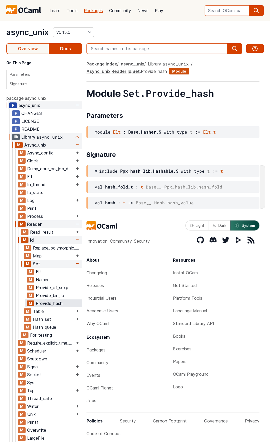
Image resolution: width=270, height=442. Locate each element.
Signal (32, 366)
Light (197, 225)
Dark (219, 225)
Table (38, 311)
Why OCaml (97, 323)
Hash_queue (44, 327)
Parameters (20, 74)
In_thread (36, 184)
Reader (34, 224)
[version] (73, 32)
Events (93, 375)
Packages (93, 10)
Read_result (41, 232)
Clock (32, 160)
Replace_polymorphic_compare (57, 248)
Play (159, 10)
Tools (72, 10)
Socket (34, 374)
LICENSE (30, 121)
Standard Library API (193, 323)
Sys (30, 382)
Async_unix (35, 145)
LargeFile (36, 438)
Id (32, 240)
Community (120, 10)
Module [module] (179, 71)
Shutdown (37, 358)
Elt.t (209, 132)
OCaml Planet (99, 388)
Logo (178, 386)
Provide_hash (49, 303)
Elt (38, 271)
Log (31, 200)
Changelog (96, 272)
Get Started (185, 285)
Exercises (182, 348)
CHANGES (31, 113)
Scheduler (36, 351)
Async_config (40, 153)
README (30, 129)
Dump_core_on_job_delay (51, 168)
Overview (28, 48)
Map (37, 255)
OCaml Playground (191, 374)
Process (35, 216)
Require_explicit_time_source (51, 343)
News (142, 10)
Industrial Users (101, 298)
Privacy (252, 421)
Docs (65, 48)
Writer (32, 406)
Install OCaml (186, 272)
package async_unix (26, 98)
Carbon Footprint (170, 421)
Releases (95, 285)
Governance (216, 421)
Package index (101, 64)
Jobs (91, 400)
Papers (179, 361)
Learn (55, 10)
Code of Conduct (103, 433)
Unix (31, 414)
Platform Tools (187, 298)
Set (36, 263)
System (245, 225)
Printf (32, 422)
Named (43, 279)
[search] (256, 10)
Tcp (31, 390)
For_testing (41, 335)
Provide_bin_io (50, 295)
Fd (29, 176)
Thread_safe (39, 398)
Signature (18, 84)
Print (31, 208)
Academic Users (102, 310)
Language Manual (190, 310)
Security (128, 421)
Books (179, 336)
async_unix (27, 32)
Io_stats (35, 192)
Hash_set (42, 319)
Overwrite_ (37, 430)
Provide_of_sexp (52, 287)
